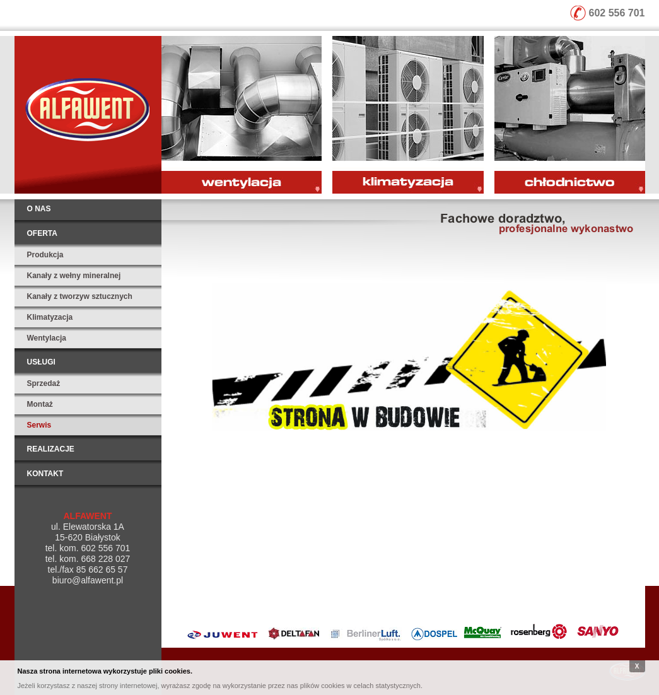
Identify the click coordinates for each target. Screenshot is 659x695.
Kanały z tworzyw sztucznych (79, 296)
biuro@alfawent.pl (87, 580)
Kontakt (45, 473)
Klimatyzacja (50, 317)
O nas (39, 208)
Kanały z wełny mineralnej (74, 275)
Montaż (40, 404)
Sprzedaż (44, 383)
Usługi (41, 362)
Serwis (39, 425)
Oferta (42, 233)
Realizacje (50, 449)
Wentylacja (46, 338)
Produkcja (45, 254)
